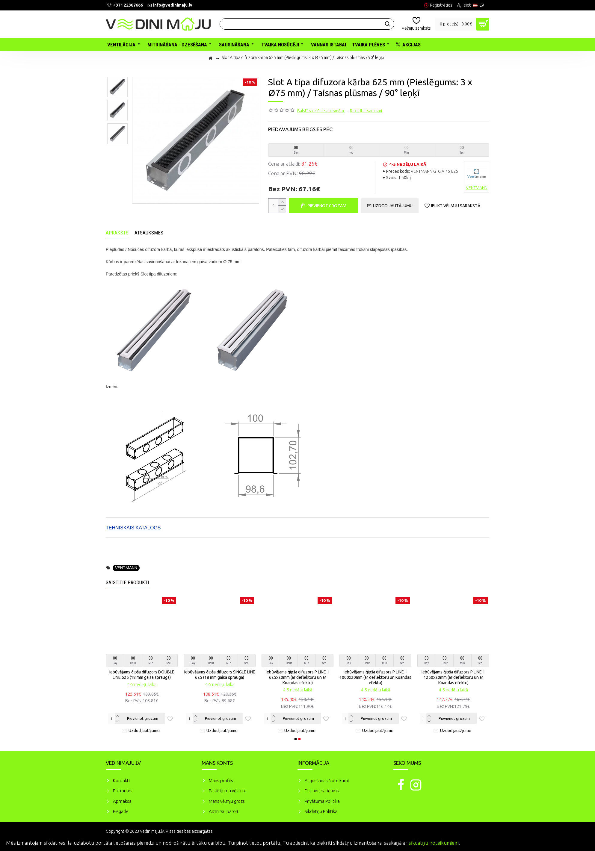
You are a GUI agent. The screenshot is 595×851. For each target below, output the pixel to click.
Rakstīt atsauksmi (366, 110)
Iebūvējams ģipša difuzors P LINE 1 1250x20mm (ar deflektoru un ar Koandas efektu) (453, 677)
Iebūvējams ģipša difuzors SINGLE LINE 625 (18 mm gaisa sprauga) (219, 675)
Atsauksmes (149, 233)
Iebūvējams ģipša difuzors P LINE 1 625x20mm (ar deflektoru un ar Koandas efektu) (297, 677)
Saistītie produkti (127, 582)
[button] (296, 739)
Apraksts (117, 233)
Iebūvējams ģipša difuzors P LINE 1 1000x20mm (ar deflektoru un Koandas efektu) (375, 677)
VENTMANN (126, 567)
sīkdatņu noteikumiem (434, 843)
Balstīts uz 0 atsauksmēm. (321, 110)
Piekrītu (580, 842)
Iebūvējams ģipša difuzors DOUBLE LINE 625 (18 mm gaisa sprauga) (141, 675)
